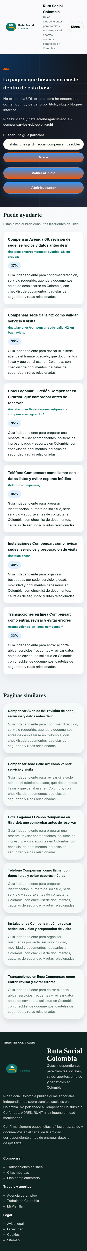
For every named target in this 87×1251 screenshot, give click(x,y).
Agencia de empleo (22, 1195)
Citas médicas (18, 1172)
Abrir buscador (43, 188)
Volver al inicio (43, 173)
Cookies (13, 1234)
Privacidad (15, 1229)
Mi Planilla (15, 1206)
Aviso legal (15, 1224)
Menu (75, 27)
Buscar (43, 157)
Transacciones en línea (25, 1167)
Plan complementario (23, 1178)
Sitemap (13, 1240)
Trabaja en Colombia (23, 1201)
